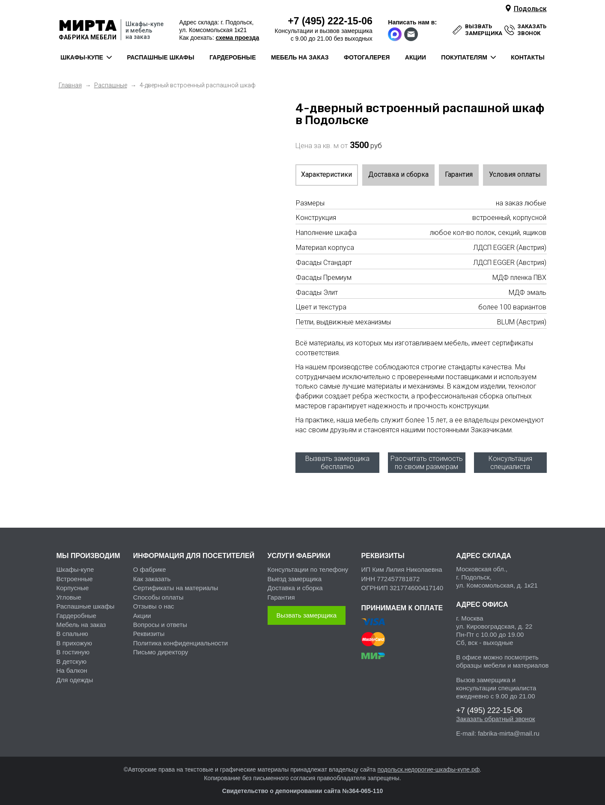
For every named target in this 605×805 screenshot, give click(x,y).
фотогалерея (367, 57)
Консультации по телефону (308, 566)
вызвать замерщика (483, 29)
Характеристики (326, 174)
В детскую (71, 658)
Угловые (69, 593)
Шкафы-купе (75, 566)
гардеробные (232, 57)
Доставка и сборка (398, 174)
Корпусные (73, 584)
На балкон (72, 667)
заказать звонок (531, 29)
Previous (71, 102)
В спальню (72, 630)
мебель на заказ (300, 57)
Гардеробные (76, 612)
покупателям (464, 57)
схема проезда (237, 37)
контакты (527, 57)
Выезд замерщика (295, 575)
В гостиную (73, 649)
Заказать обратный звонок (495, 715)
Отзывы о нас (153, 603)
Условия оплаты (515, 174)
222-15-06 (330, 21)
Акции (142, 612)
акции (415, 57)
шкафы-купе (81, 57)
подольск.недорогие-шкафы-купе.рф (428, 766)
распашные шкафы (160, 57)
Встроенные (75, 575)
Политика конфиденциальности (180, 639)
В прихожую (74, 639)
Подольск (530, 9)
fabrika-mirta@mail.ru (508, 730)
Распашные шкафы (86, 603)
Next (257, 102)
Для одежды (75, 676)
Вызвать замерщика (307, 612)
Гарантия (459, 174)
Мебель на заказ (81, 621)
